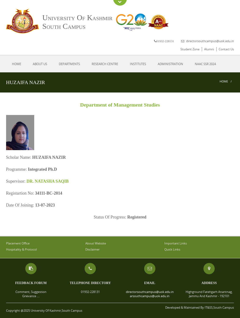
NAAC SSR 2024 (205, 64)
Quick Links (172, 249)
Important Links (175, 243)
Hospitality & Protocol (21, 249)
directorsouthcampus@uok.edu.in (210, 41)
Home (16, 64)
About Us (40, 64)
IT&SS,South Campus (219, 307)
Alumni (209, 49)
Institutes (138, 64)
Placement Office (18, 243)
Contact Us (226, 49)
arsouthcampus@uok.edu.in (149, 296)
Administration (170, 64)
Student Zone (189, 49)
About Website (95, 243)
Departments (69, 64)
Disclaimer (92, 249)
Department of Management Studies (120, 105)
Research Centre (105, 64)
